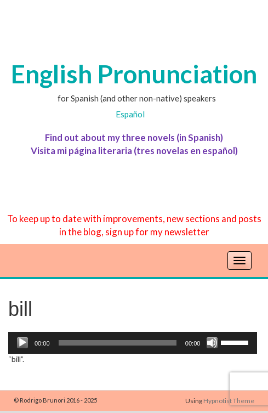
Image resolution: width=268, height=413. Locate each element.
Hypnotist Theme (228, 401)
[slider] (117, 343)
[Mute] (212, 342)
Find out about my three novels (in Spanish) (134, 137)
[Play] (22, 342)
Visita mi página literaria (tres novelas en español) (134, 150)
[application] (132, 343)
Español (130, 114)
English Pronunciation (134, 74)
